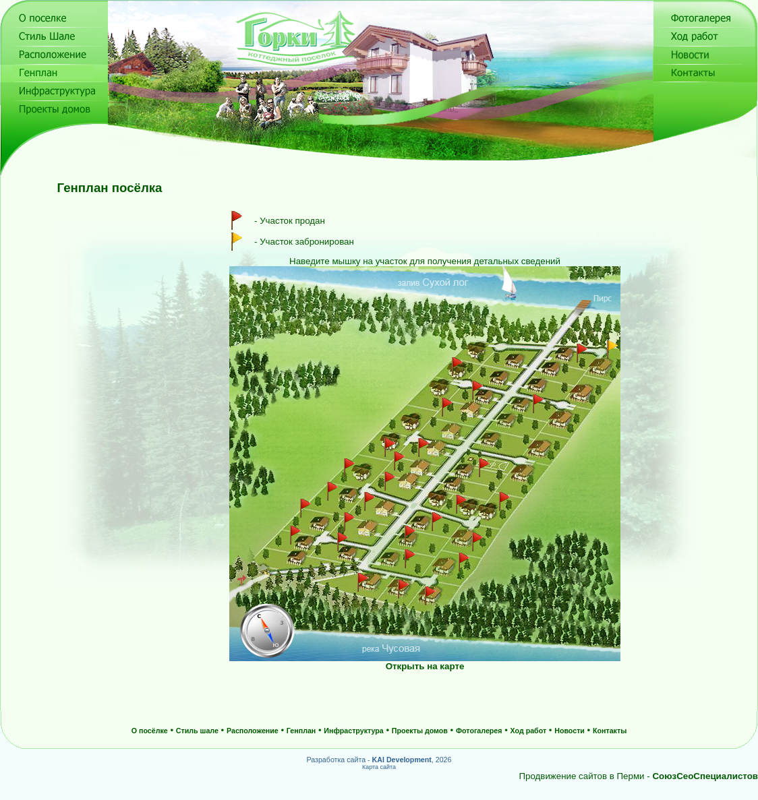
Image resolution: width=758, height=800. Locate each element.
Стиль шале (197, 731)
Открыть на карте (425, 666)
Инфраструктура (353, 731)
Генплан (301, 731)
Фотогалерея (479, 731)
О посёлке (150, 731)
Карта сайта (379, 767)
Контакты (609, 731)
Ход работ (529, 731)
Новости (569, 731)
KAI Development (402, 760)
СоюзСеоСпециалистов (705, 776)
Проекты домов (420, 731)
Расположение (253, 731)
